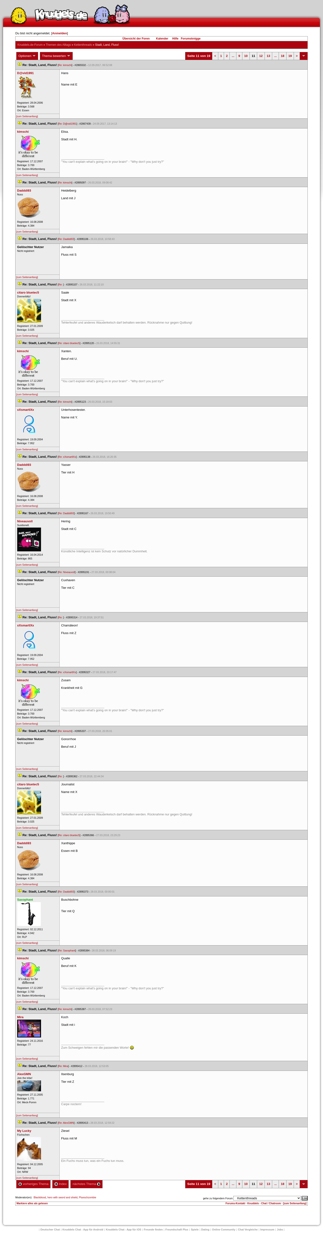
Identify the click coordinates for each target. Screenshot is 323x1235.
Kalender (162, 38)
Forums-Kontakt (235, 1203)
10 (246, 56)
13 (268, 56)
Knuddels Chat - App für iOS (123, 1229)
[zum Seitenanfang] (27, 116)
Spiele (194, 1229)
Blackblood (40, 1197)
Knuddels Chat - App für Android (83, 1229)
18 (282, 56)
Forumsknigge (191, 38)
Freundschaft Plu (176, 1229)
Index (60, 1184)
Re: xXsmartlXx (67, 456)
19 (290, 56)
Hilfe (175, 38)
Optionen (27, 56)
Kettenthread (83, 44)
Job (280, 1229)
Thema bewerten (56, 56)
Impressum (267, 1229)
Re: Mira (63, 1066)
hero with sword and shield (62, 1197)
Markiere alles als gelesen (32, 1203)
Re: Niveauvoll (66, 572)
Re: (60, 284)
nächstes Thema (86, 1184)
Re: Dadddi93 (66, 239)
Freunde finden (153, 1229)
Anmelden (59, 33)
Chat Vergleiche (248, 1229)
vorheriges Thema (33, 1184)
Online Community (223, 1229)
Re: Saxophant (66, 950)
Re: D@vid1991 (67, 123)
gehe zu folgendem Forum (218, 1198)
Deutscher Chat (50, 1229)
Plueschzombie (87, 1197)
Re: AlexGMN (66, 1122)
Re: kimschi (65, 65)
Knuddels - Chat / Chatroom (264, 1203)
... (233, 56)
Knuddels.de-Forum (29, 44)
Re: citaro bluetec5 (69, 343)
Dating (205, 1229)
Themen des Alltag (58, 44)
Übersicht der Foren (136, 38)
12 (260, 56)
